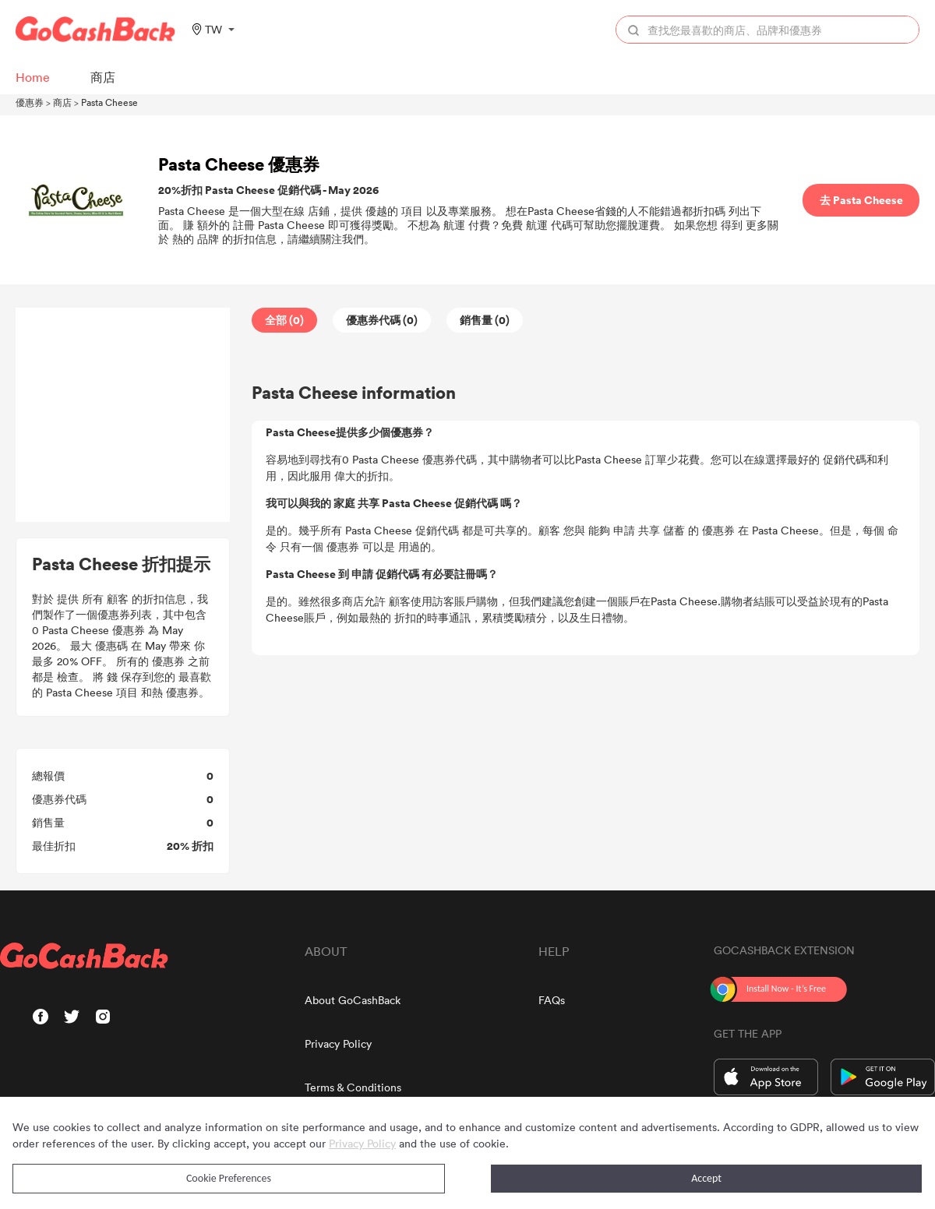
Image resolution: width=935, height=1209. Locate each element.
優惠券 (30, 102)
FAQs (551, 999)
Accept (706, 1178)
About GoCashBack (352, 999)
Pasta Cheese (109, 102)
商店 (62, 102)
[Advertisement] (123, 415)
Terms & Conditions (353, 1087)
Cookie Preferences (228, 1178)
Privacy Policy (338, 1043)
